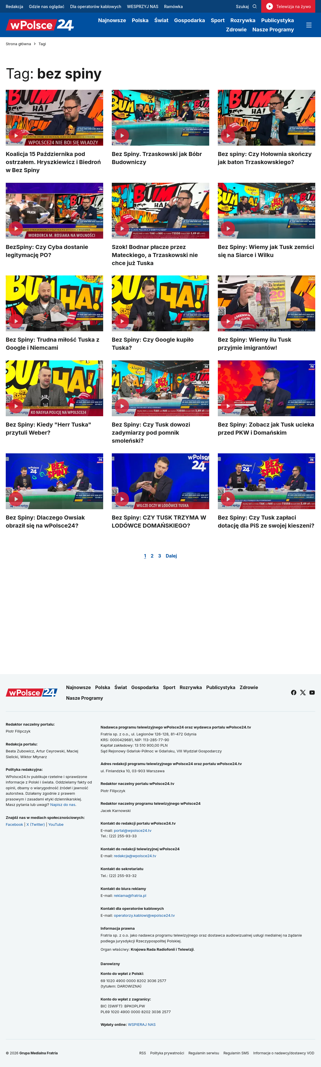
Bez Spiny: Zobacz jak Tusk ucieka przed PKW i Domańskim (266, 428)
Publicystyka (277, 20)
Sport (217, 20)
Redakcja (14, 6)
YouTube (56, 824)
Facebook (14, 824)
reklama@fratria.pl (130, 895)
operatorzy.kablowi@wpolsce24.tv (144, 915)
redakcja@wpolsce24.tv (135, 855)
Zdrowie (236, 29)
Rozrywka (242, 20)
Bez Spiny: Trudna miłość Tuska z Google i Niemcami (52, 343)
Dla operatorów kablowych (95, 6)
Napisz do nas (62, 804)
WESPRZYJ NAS (142, 6)
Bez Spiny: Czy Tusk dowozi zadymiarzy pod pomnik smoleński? (151, 432)
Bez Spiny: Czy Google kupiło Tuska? (153, 343)
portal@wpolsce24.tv (132, 830)
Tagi (42, 44)
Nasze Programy (273, 29)
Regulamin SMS (236, 1053)
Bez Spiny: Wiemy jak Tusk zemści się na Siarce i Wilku (266, 250)
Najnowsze (112, 20)
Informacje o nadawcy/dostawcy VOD (284, 1053)
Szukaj (246, 6)
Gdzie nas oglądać (46, 6)
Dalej (171, 556)
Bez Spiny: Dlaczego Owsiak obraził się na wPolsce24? (45, 521)
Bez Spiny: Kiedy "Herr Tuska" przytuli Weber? (48, 428)
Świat (161, 20)
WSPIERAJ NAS (141, 1024)
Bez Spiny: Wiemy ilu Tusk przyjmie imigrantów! (254, 343)
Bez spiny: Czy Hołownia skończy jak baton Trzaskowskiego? (265, 158)
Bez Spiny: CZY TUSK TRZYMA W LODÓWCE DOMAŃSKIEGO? (159, 521)
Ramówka (173, 6)
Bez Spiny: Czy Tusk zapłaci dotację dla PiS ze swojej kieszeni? (266, 521)
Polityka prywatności (167, 1053)
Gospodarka (189, 20)
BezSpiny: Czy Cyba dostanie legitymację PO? (47, 250)
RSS (142, 1053)
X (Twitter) (35, 824)
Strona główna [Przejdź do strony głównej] (18, 44)
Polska (140, 20)
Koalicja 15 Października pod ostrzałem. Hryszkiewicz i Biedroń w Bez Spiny (53, 162)
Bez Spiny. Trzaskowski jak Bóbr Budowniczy (157, 158)
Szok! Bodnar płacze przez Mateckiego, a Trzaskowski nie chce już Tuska (155, 254)
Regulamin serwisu (204, 1053)
